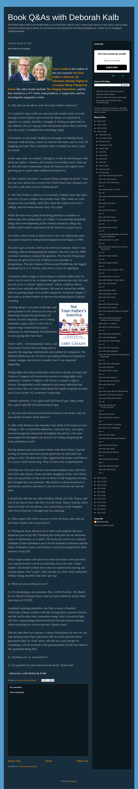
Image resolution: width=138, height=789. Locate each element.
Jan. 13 (101, 360)
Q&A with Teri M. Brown (108, 308)
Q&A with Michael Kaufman (109, 381)
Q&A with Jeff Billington (108, 337)
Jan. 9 (101, 411)
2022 (99, 478)
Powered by (112, 76)
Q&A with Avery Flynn (107, 203)
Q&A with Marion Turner (108, 294)
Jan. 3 (101, 456)
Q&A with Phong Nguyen (108, 351)
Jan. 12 (101, 374)
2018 (99, 492)
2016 (99, 499)
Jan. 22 (101, 259)
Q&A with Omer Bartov (107, 210)
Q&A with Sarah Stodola (108, 256)
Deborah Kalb (102, 522)
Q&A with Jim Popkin (107, 435)
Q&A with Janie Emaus (108, 179)
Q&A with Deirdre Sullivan (109, 452)
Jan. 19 (101, 287)
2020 (99, 485)
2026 (99, 121)
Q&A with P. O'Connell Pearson (111, 395)
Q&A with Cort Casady (107, 283)
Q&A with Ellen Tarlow (107, 217)
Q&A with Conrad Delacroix (109, 327)
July (101, 152)
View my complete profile (104, 525)
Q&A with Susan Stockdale (109, 364)
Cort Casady (60, 68)
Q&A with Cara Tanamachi (109, 182)
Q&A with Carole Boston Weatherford (113, 391)
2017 (99, 495)
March (101, 166)
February (103, 169)
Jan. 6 (101, 431)
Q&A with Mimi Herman (108, 377)
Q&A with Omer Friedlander (109, 428)
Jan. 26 (101, 224)
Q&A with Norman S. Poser (109, 189)
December (103, 135)
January (102, 173)
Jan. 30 (101, 193)
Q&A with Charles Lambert (109, 418)
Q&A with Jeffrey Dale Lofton (110, 398)
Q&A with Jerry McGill (107, 469)
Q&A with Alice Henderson (109, 348)
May (101, 159)
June (101, 155)
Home (48, 761)
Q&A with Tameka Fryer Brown (111, 176)
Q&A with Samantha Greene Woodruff (113, 196)
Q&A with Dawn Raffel (107, 290)
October (102, 141)
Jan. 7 (101, 421)
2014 (99, 506)
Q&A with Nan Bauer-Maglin (110, 341)
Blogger (74, 781)
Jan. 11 (101, 388)
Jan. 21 (101, 266)
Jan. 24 (101, 243)
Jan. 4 (101, 442)
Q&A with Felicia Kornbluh (109, 304)
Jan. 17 (101, 315)
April (101, 162)
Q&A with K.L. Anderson (108, 323)
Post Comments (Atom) (28, 766)
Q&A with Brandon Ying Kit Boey (111, 280)
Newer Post (14, 761)
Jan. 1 (101, 473)
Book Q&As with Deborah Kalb (63, 17)
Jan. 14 (101, 344)
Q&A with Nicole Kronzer (108, 445)
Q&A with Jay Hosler (107, 449)
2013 (99, 509)
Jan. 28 (101, 207)
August (102, 148)
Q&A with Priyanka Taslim (109, 459)
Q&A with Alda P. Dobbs (108, 220)
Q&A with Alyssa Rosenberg (110, 334)
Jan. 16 (101, 330)
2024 (99, 128)
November (103, 138)
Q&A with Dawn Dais (107, 384)
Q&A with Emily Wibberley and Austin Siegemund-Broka (113, 235)
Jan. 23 (101, 252)
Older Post (82, 761)
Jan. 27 (101, 214)
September (103, 145)
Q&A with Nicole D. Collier (109, 240)
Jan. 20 (101, 273)
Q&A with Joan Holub (107, 297)
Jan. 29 (101, 200)
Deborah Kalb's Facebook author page (111, 97)
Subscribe (112, 67)
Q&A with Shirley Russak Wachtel (112, 438)
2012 (99, 513)
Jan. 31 (101, 186)
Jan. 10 (101, 402)
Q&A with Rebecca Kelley (109, 466)
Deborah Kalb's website (105, 94)
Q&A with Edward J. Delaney (110, 424)
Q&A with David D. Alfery (108, 370)
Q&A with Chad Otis (106, 414)
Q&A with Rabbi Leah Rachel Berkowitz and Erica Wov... (110, 319)
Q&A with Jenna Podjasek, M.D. (111, 270)
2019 (99, 488)
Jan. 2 (101, 462)
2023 (99, 132)
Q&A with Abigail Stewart (108, 263)
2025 (99, 125)
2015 (99, 502)
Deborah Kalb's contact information (110, 91)
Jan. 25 (101, 231)
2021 (99, 482)
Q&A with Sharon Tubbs (108, 227)
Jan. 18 (101, 301)
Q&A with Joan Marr (106, 367)
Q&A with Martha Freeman (109, 276)
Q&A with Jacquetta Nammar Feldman (114, 311)
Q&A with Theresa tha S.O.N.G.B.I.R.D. (107, 406)
